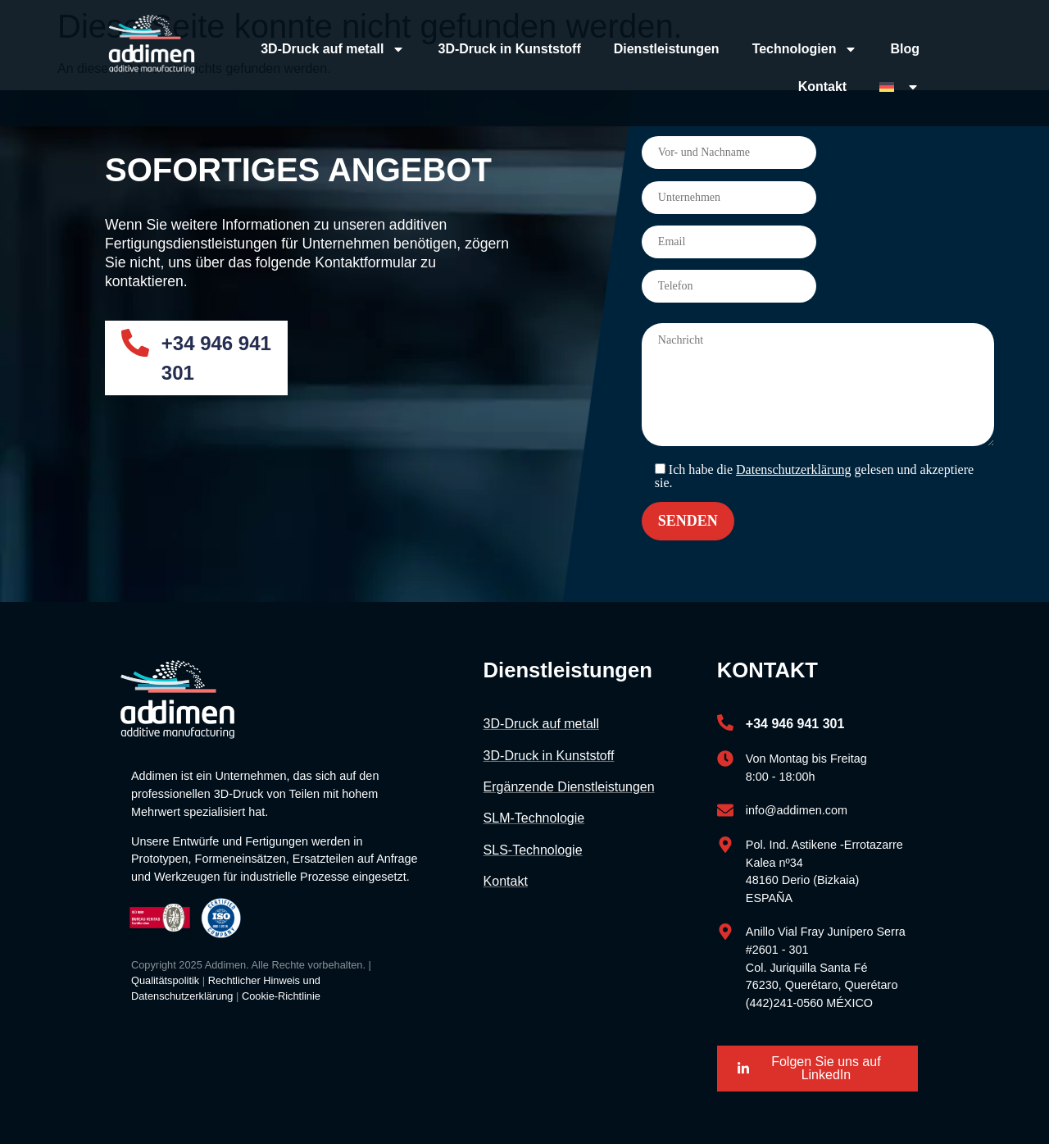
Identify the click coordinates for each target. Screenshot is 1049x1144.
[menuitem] (899, 87)
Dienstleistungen (667, 49)
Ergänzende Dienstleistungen (569, 787)
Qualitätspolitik (165, 980)
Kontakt (822, 86)
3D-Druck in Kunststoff (509, 49)
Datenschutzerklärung (793, 469)
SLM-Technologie (534, 818)
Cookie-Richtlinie (281, 996)
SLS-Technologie (533, 850)
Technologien (805, 49)
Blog (905, 49)
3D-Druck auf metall (333, 49)
